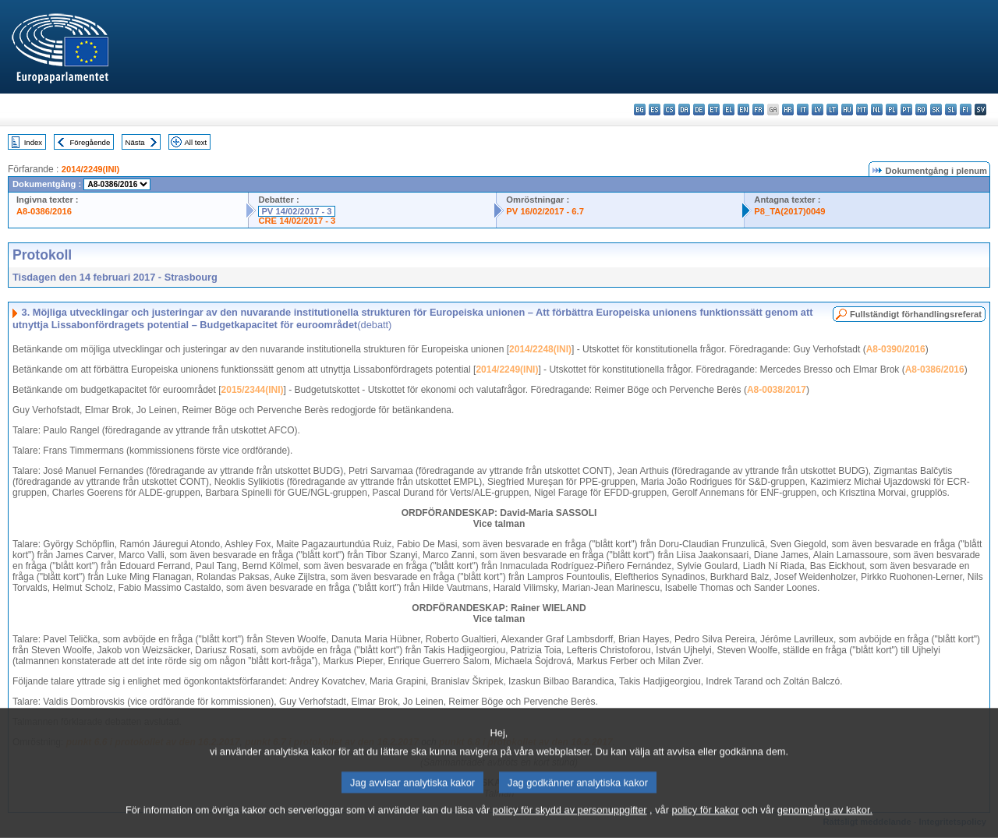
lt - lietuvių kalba (832, 109)
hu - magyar (847, 109)
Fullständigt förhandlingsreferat (916, 314)
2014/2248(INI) (540, 349)
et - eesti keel (714, 109)
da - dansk (684, 109)
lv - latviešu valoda (817, 109)
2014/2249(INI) (91, 169)
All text (195, 142)
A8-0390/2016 (895, 349)
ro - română (921, 109)
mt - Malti (862, 109)
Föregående (90, 142)
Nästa (135, 142)
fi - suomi (965, 109)
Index (33, 142)
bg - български (640, 109)
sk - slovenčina (936, 109)
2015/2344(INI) (252, 389)
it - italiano (803, 109)
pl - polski (891, 109)
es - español (654, 109)
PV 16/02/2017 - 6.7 (545, 211)
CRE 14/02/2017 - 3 (296, 220)
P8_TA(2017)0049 (789, 211)
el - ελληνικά (728, 109)
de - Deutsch (699, 109)
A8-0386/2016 (44, 211)
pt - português (906, 109)
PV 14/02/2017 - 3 (296, 211)
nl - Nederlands (877, 109)
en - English (743, 109)
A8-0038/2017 (776, 389)
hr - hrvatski (788, 109)
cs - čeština (669, 109)
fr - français (758, 109)
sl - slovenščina (951, 109)
